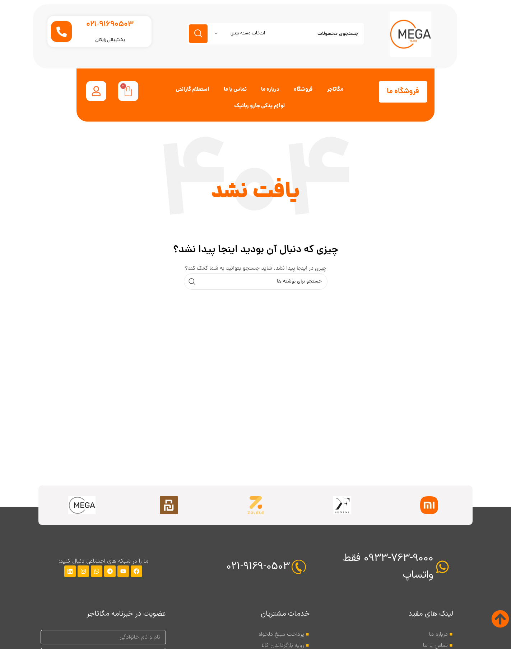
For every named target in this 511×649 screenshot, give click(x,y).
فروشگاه (303, 89)
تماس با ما (235, 89)
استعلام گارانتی (192, 89)
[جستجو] (275, 33)
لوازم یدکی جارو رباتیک (259, 106)
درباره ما (270, 89)
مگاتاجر (335, 89)
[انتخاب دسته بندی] (240, 33)
